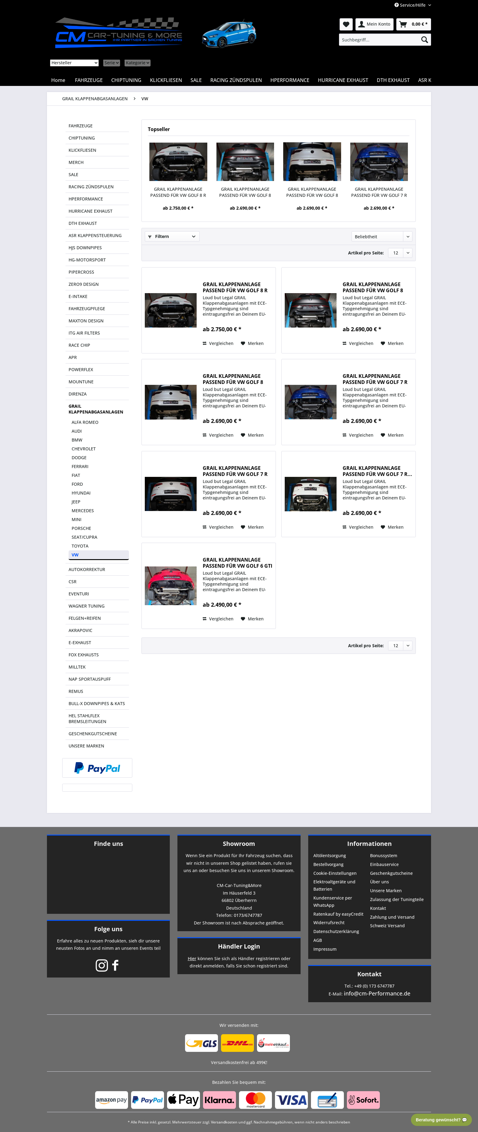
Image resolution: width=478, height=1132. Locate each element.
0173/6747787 (248, 915)
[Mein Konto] (374, 24)
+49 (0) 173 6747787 (374, 986)
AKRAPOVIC (80, 630)
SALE (73, 174)
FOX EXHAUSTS (84, 655)
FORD (77, 484)
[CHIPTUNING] (126, 80)
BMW (77, 440)
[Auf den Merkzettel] (252, 343)
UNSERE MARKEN (86, 746)
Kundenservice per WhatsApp (332, 901)
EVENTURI (79, 594)
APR (73, 357)
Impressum (325, 949)
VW (75, 555)
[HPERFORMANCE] (290, 80)
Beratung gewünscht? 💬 (441, 1119)
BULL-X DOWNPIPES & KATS (97, 703)
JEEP (76, 502)
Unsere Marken (386, 890)
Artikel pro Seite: (366, 253)
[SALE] (196, 80)
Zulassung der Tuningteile (397, 899)
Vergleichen (218, 343)
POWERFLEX (81, 369)
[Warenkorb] (413, 24)
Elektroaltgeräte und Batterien (334, 885)
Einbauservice (384, 864)
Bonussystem (383, 855)
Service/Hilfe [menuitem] (410, 5)
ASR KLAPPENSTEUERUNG (95, 235)
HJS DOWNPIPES (85, 247)
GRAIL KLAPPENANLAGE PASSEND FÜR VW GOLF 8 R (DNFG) (178, 192)
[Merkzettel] (346, 24)
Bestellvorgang (328, 864)
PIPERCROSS (81, 272)
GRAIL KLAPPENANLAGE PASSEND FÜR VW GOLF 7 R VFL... (379, 192)
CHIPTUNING (82, 138)
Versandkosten (224, 1122)
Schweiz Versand (387, 925)
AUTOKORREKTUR (87, 569)
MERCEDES (83, 510)
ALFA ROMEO (85, 422)
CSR (73, 581)
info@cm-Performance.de (377, 993)
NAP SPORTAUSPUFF (90, 679)
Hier (192, 958)
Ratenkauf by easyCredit (338, 914)
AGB (317, 940)
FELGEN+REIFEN (85, 618)
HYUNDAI (81, 493)
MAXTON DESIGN (86, 321)
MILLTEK (77, 667)
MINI (76, 519)
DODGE (79, 457)
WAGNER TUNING (87, 606)
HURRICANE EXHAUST (90, 211)
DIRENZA (78, 394)
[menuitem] (385, 40)
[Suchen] (424, 40)
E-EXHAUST (80, 642)
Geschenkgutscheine (391, 873)
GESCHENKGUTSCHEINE (93, 733)
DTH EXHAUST (83, 223)
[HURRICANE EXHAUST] (343, 80)
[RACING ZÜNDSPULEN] (236, 80)
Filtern (158, 236)
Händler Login (239, 946)
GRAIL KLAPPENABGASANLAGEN (96, 409)
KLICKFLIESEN (82, 150)
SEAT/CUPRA (84, 537)
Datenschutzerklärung (336, 931)
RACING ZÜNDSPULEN (91, 187)
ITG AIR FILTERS (84, 333)
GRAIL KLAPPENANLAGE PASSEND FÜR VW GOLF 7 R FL (235, 471)
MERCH (76, 162)
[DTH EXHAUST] (393, 80)
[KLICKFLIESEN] (166, 80)
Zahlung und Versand (392, 917)
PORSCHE (81, 528)
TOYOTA (80, 546)
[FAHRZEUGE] (89, 80)
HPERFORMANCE (86, 199)
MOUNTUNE (81, 382)
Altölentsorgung (329, 855)
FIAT (76, 475)
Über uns (379, 882)
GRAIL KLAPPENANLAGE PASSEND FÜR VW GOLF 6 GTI (237, 563)
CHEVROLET (84, 449)
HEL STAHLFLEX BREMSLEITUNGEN (87, 718)
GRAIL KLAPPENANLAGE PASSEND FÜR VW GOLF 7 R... (377, 471)
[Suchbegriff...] (385, 40)
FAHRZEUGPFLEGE (87, 308)
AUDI (77, 431)
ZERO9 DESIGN (84, 284)
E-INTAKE (78, 296)
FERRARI (80, 466)
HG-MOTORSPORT (87, 260)
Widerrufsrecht (328, 922)
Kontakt (378, 908)
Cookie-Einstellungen (335, 873)
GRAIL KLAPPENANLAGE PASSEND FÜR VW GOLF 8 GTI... (245, 192)
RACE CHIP (79, 345)
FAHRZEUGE (81, 126)
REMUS (76, 691)
